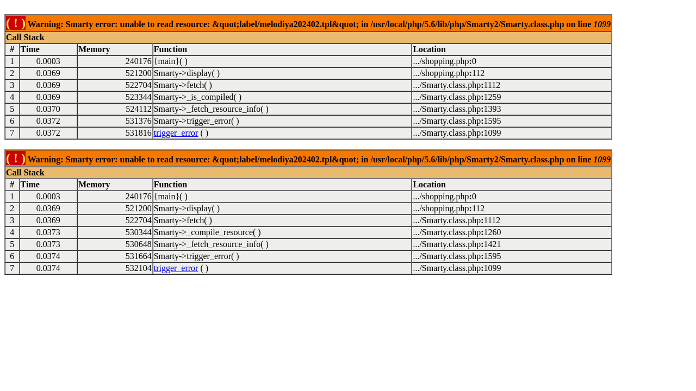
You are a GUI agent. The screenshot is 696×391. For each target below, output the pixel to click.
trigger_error (176, 132)
